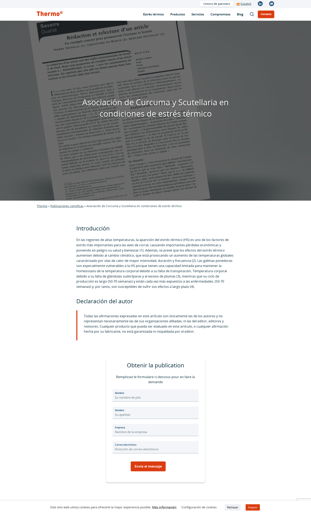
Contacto (266, 14)
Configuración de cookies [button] (199, 507)
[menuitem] (216, 4)
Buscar (254, 14)
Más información (164, 507)
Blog (240, 14)
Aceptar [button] (252, 507)
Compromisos (220, 14)
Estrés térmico (153, 14)
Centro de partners (216, 4)
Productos (177, 14)
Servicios (197, 14)
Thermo (42, 206)
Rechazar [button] (232, 507)
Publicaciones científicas (66, 206)
